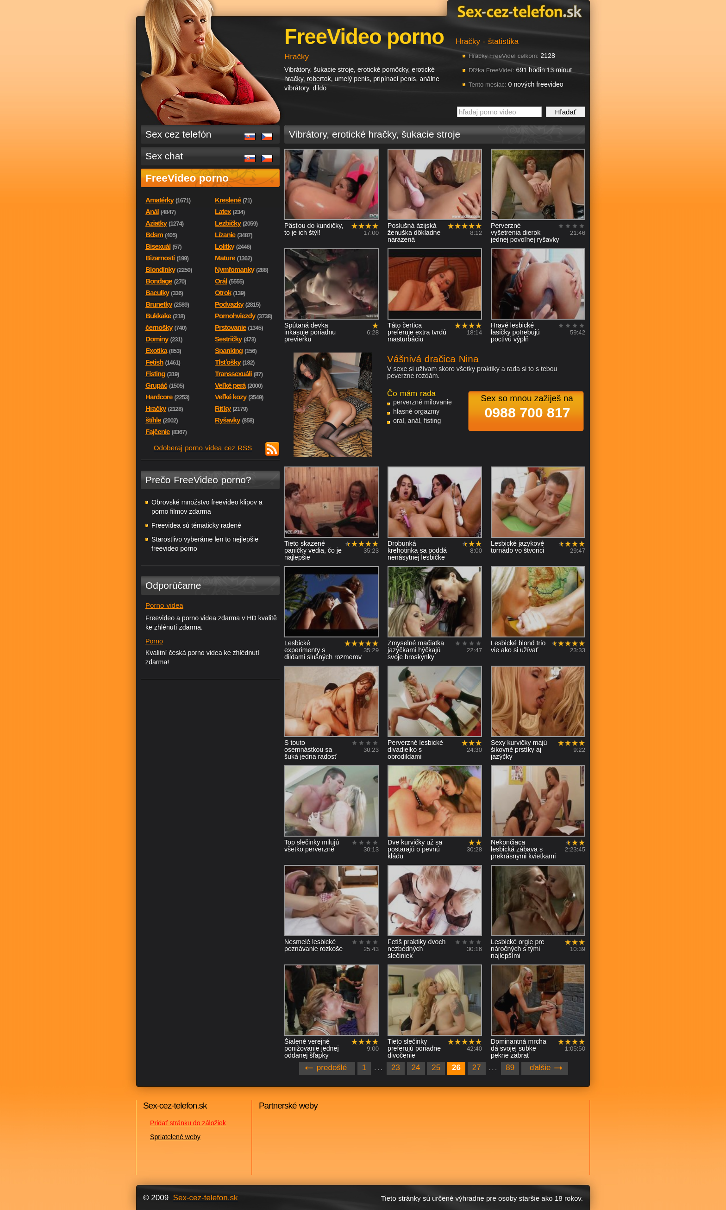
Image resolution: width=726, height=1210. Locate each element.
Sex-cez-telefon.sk (518, 11)
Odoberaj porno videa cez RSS (203, 448)
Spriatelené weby (175, 1137)
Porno (154, 641)
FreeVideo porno (187, 178)
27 (476, 1067)
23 (395, 1067)
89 (510, 1067)
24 (416, 1067)
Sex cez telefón (178, 134)
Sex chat (164, 156)
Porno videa (164, 605)
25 (436, 1067)
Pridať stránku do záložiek (188, 1123)
